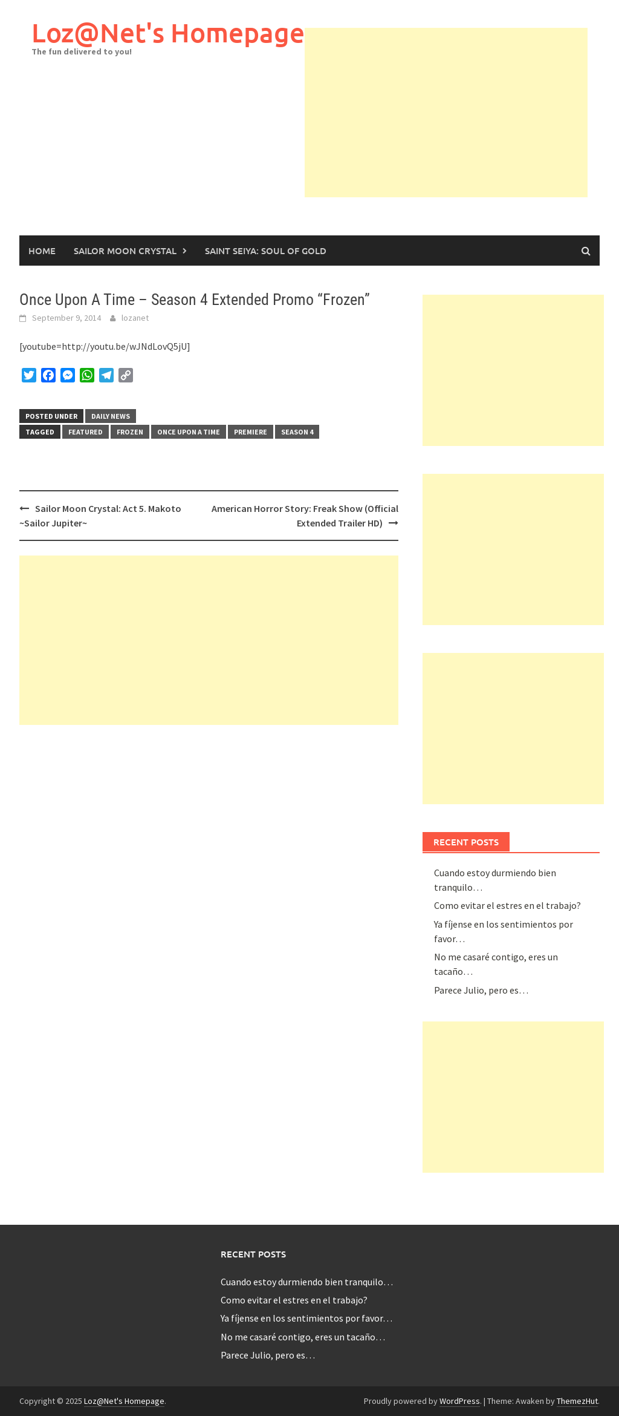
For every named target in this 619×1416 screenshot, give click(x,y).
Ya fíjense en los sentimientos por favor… (306, 1318)
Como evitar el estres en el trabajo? (507, 905)
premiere (250, 431)
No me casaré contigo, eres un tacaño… (303, 1337)
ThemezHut (577, 1400)
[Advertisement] (462, 112)
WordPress (459, 1400)
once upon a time (188, 431)
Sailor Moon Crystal (125, 250)
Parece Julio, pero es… (481, 990)
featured (85, 431)
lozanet (135, 317)
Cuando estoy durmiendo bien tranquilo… (307, 1282)
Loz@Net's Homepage (168, 32)
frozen (130, 431)
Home (42, 250)
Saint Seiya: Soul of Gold (265, 250)
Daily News (110, 416)
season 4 (297, 431)
